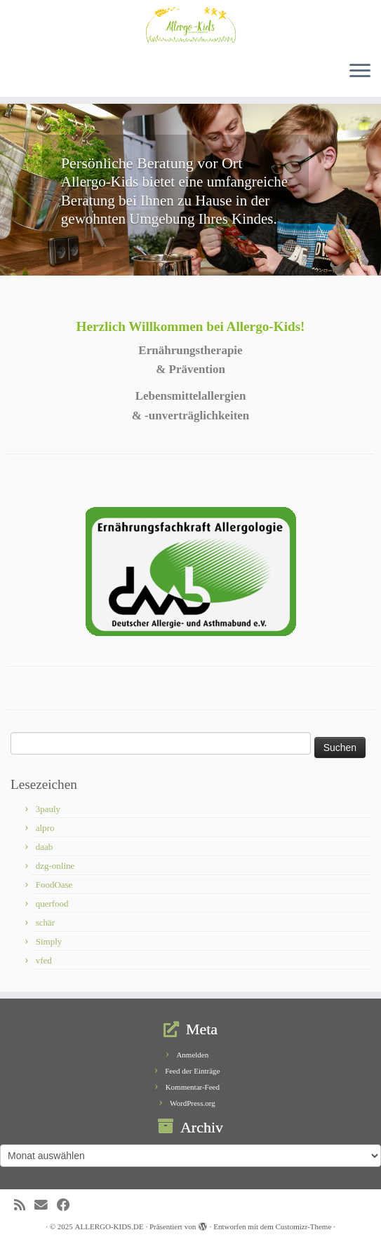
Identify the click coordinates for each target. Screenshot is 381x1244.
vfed (44, 960)
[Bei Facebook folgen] (68, 1205)
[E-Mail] (45, 1205)
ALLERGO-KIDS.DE (109, 1226)
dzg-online (55, 865)
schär (45, 922)
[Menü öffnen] (359, 71)
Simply (49, 941)
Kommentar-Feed (193, 1087)
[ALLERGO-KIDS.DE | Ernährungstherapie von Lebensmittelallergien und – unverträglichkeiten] (190, 25)
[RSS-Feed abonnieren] (24, 1205)
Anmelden (192, 1054)
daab (44, 846)
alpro (45, 828)
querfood (52, 903)
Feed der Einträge (192, 1071)
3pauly (48, 809)
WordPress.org (192, 1103)
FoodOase (54, 884)
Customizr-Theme (303, 1226)
